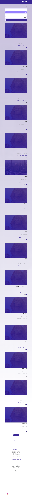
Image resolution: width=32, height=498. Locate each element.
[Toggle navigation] (6, 2)
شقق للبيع (16, 470)
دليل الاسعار (14, 488)
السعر (16, 17)
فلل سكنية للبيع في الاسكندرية (16, 463)
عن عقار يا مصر (14, 489)
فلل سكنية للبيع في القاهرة (16, 453)
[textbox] (16, 15)
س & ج (20, 491)
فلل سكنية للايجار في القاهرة (16, 454)
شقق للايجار (16, 471)
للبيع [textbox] (25, 12)
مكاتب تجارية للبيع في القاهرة (16, 455)
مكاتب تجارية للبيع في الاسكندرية (16, 465)
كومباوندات (19, 488)
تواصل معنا (14, 491)
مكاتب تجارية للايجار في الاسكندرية (16, 466)
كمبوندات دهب (16, 448)
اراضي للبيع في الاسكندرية (16, 467)
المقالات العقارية (18, 489)
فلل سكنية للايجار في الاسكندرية (16, 464)
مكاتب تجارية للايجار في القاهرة (16, 456)
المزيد (16, 435)
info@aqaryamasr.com (7, 488)
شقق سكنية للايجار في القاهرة (16, 452)
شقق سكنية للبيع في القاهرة (16, 451)
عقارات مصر (16, 441)
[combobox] (16, 12)
